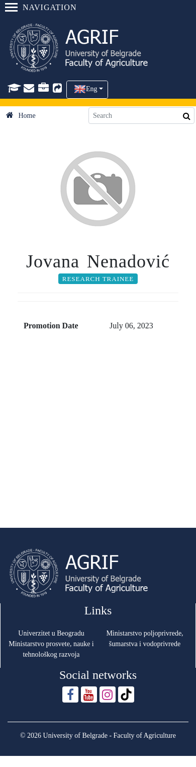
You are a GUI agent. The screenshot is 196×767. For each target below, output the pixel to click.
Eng (91, 89)
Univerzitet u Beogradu (51, 633)
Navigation (40, 7)
